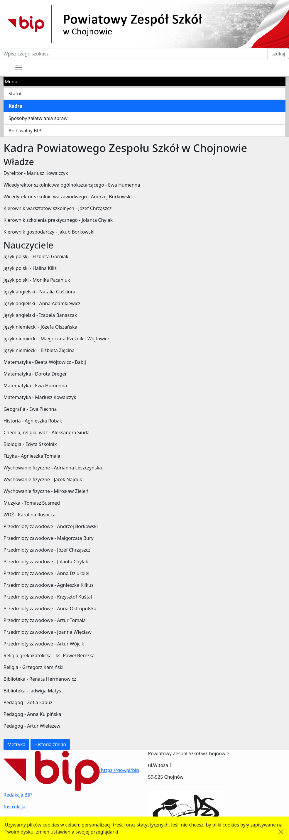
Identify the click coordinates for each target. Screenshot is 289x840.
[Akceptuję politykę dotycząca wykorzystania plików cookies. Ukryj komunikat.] (280, 831)
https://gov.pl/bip (71, 770)
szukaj (278, 53)
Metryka (16, 744)
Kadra (15, 106)
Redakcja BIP (18, 795)
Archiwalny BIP (25, 130)
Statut (15, 93)
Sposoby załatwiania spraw (38, 118)
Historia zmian (50, 744)
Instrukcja (15, 806)
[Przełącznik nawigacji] (19, 67)
